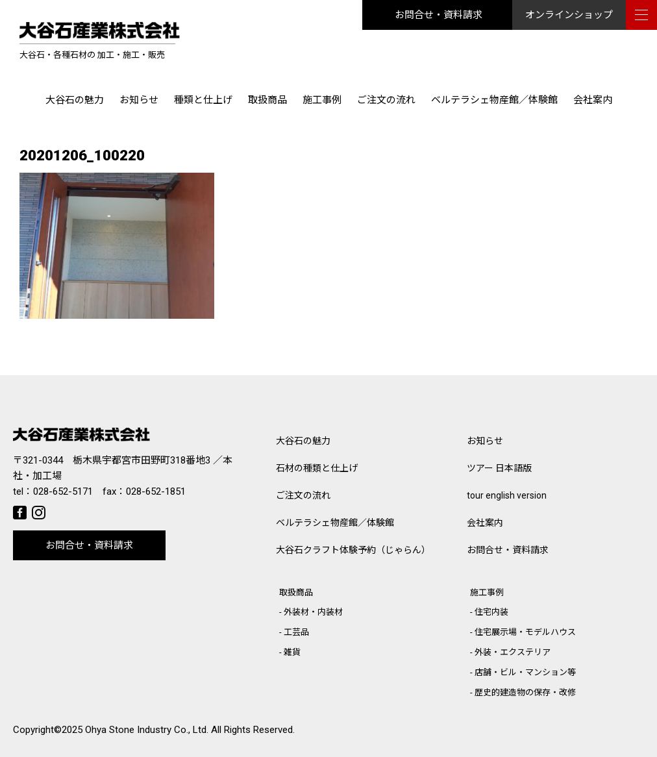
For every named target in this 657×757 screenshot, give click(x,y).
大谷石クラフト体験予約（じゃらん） (353, 550)
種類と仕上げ (203, 100)
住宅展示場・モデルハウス (525, 632)
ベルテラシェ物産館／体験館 (494, 100)
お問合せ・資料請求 (438, 15)
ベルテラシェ (335, 522)
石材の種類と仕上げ (317, 468)
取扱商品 (267, 100)
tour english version (507, 495)
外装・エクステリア (513, 652)
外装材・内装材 (313, 612)
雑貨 (292, 652)
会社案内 (592, 100)
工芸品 (296, 632)
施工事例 (322, 100)
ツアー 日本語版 (499, 468)
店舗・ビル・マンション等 (525, 672)
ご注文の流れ (386, 100)
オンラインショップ (569, 15)
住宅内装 (491, 612)
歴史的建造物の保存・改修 (525, 692)
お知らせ (138, 100)
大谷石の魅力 (74, 100)
